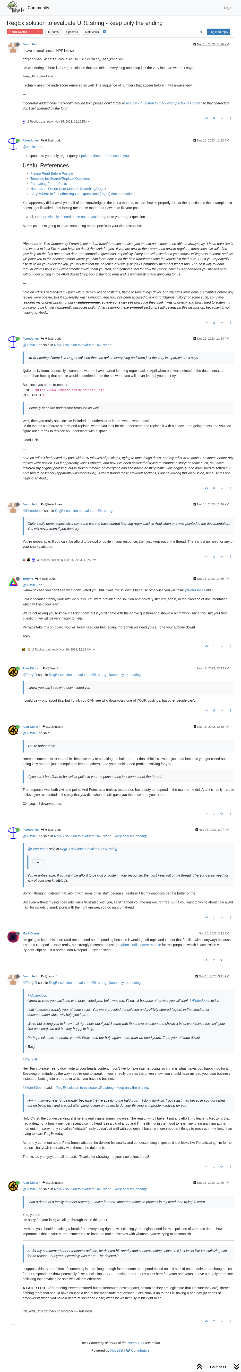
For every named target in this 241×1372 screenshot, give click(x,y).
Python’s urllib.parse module (139, 945)
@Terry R (51, 668)
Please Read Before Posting (51, 173)
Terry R (28, 578)
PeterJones (31, 140)
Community (38, 7)
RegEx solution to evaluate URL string (82, 345)
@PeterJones (51, 504)
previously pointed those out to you (69, 217)
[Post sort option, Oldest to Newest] (201, 32)
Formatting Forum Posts (48, 184)
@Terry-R (30, 675)
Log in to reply (218, 32)
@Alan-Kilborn (33, 1088)
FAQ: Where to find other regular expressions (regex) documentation (82, 194)
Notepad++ (136, 1343)
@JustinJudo (51, 140)
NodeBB (116, 1350)
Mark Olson (31, 933)
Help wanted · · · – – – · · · (25, 31)
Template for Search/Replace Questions (60, 178)
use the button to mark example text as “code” (164, 103)
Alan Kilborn (31, 668)
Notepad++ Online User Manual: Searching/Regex (68, 189)
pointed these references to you (105, 156)
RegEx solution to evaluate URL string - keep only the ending (95, 675)
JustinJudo (30, 44)
